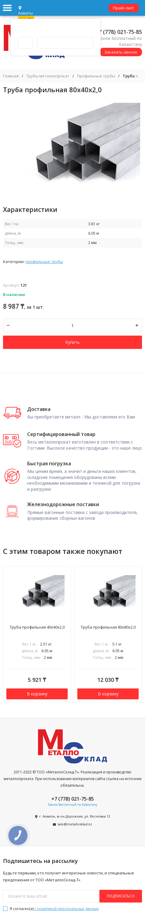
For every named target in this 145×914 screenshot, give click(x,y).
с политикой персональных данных (66, 908)
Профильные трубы (96, 76)
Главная (11, 76)
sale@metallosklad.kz (74, 824)
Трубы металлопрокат (47, 76)
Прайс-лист (123, 8)
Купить (72, 342)
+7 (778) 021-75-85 (118, 31)
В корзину (37, 694)
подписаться (120, 896)
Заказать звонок (120, 52)
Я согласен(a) (51, 908)
